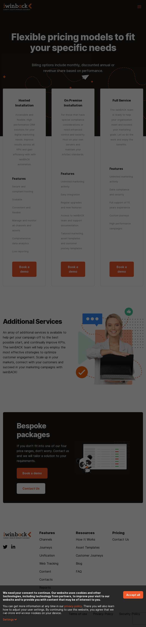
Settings (10, 619)
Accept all (133, 594)
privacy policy (73, 606)
